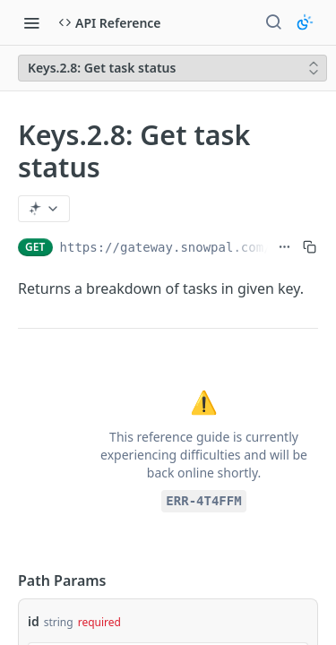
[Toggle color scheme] (304, 22)
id (33, 621)
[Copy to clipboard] (309, 247)
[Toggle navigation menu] (31, 22)
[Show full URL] (284, 247)
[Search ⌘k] (273, 22)
